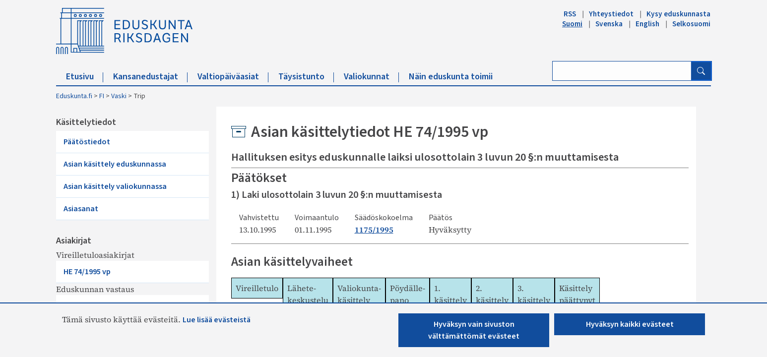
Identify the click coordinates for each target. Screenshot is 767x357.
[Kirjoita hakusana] (622, 70)
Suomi (572, 23)
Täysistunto (306, 76)
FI (101, 96)
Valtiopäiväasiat (232, 76)
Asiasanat (81, 208)
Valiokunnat (371, 76)
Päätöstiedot (87, 141)
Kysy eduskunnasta (678, 13)
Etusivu (84, 76)
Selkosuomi (691, 23)
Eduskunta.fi (74, 96)
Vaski (119, 96)
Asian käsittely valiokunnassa (115, 186)
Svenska (609, 23)
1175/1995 (374, 229)
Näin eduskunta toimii (451, 76)
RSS (570, 13)
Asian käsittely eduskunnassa (115, 164)
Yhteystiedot (611, 13)
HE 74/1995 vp (87, 271)
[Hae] (701, 70)
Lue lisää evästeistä (217, 319)
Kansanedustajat (150, 76)
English (647, 23)
